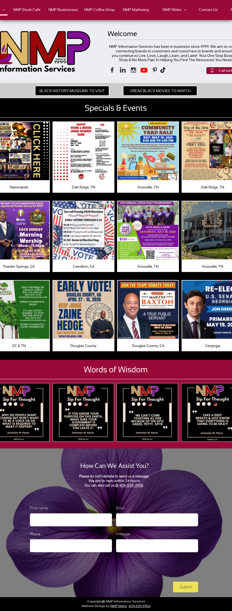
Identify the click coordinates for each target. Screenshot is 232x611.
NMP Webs (118, 606)
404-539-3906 (131, 485)
